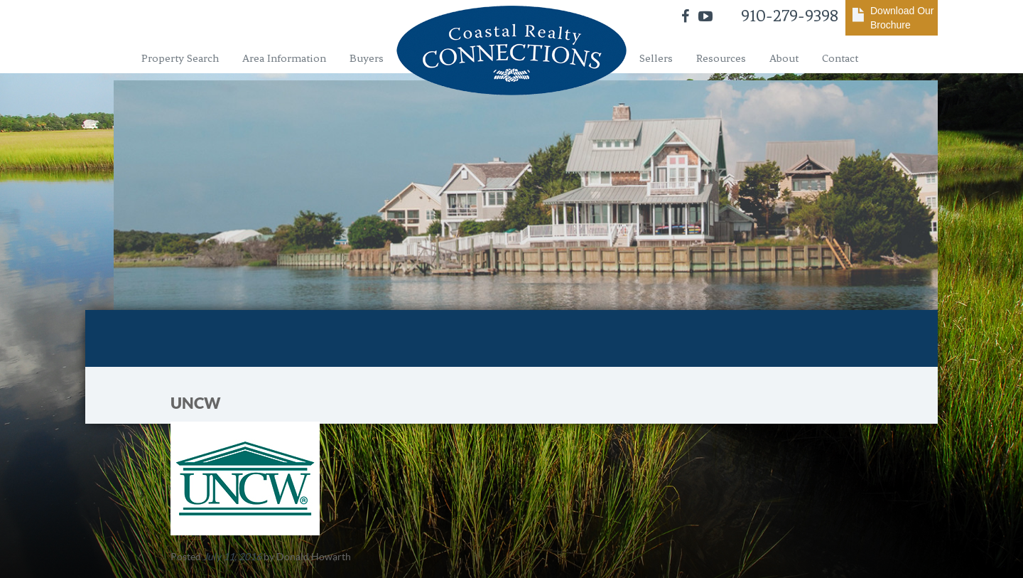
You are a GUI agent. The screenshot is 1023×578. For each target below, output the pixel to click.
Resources (721, 58)
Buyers (367, 58)
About (784, 58)
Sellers (656, 58)
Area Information (284, 58)
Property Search (180, 58)
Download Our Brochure (902, 18)
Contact (840, 58)
